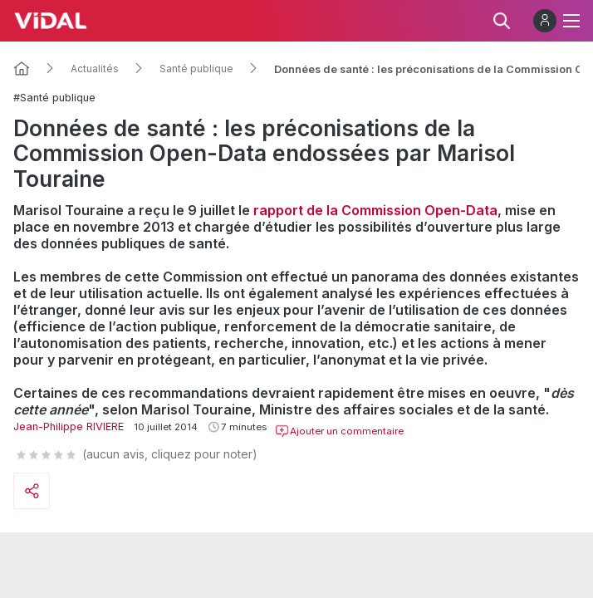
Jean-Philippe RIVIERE (68, 426)
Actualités (95, 69)
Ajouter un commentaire (339, 431)
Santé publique (196, 69)
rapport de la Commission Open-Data (375, 210)
